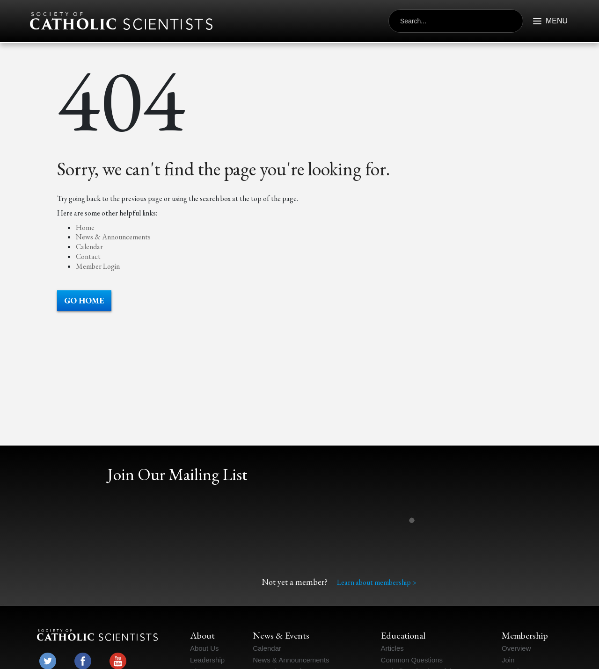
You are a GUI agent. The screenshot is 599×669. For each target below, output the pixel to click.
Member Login (98, 266)
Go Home (84, 300)
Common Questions (412, 660)
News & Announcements (113, 237)
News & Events (281, 635)
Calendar (89, 247)
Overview (516, 648)
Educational (403, 635)
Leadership (207, 660)
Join (508, 660)
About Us (204, 648)
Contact (88, 256)
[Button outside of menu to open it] (546, 21)
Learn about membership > (376, 582)
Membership (525, 635)
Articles (392, 648)
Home (85, 227)
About (202, 635)
